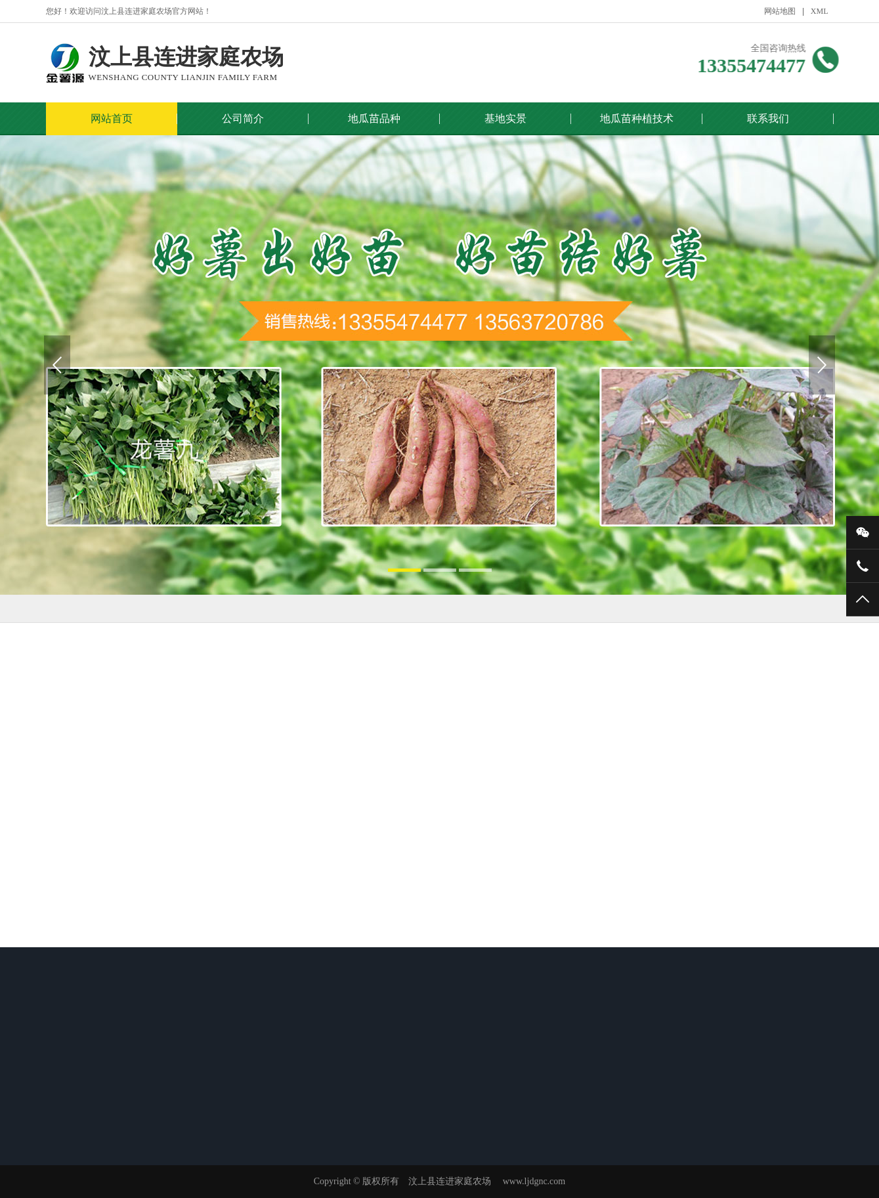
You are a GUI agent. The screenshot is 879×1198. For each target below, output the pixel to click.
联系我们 (768, 118)
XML (819, 11)
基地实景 (505, 118)
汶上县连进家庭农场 (186, 64)
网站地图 (780, 11)
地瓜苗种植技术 (637, 118)
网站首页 (112, 118)
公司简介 (243, 118)
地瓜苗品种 (374, 118)
